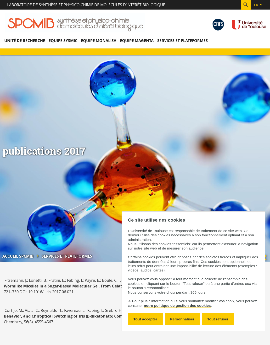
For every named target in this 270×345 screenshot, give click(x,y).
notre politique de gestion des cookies (177, 305)
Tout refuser (217, 319)
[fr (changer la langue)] (258, 4)
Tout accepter (145, 319)
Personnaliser (182, 319)
